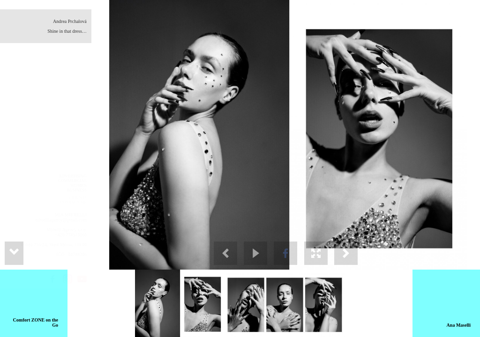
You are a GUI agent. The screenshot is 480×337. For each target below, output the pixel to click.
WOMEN (78, 185)
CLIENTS (78, 197)
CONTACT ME (73, 202)
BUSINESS (77, 190)
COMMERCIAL (72, 180)
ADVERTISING (73, 176)
